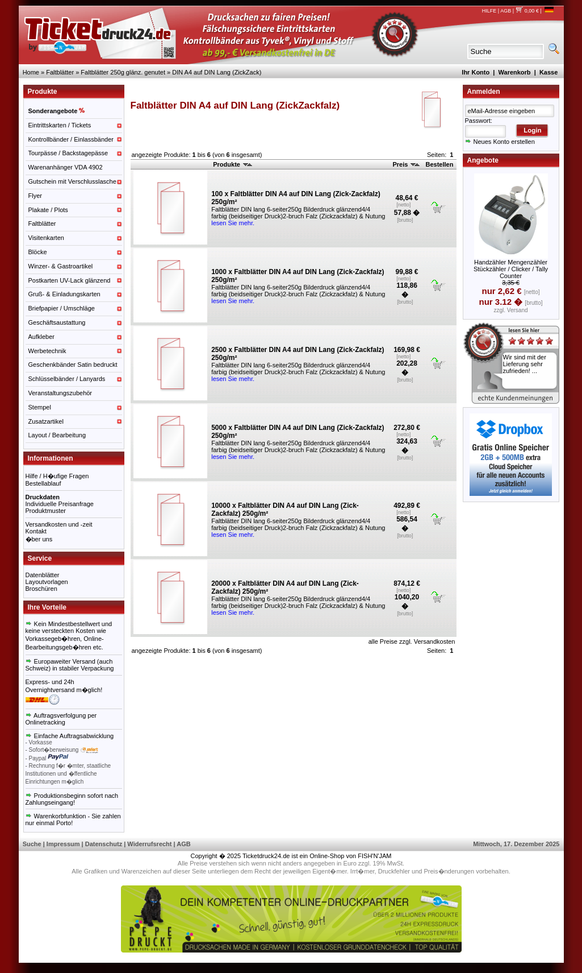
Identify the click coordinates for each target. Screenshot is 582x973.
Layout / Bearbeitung (57, 435)
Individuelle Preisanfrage (60, 503)
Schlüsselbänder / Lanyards (67, 378)
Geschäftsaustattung (57, 322)
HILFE (489, 11)
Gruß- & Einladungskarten (64, 294)
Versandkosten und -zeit (59, 524)
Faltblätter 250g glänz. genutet (123, 72)
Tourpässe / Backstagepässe (68, 153)
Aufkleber (41, 336)
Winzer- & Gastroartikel (60, 266)
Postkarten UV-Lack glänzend (69, 280)
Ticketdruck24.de (266, 855)
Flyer (35, 195)
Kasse (548, 72)
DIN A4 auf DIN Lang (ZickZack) (216, 72)
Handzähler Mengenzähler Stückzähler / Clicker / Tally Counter (511, 269)
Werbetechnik (47, 350)
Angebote (483, 160)
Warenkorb (515, 72)
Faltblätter (60, 72)
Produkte (232, 164)
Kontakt (36, 531)
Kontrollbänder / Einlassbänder (71, 139)
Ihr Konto (475, 72)
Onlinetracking (45, 722)
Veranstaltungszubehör (60, 393)
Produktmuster (46, 510)
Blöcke (37, 252)
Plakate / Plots (48, 209)
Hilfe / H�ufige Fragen (57, 476)
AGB (505, 11)
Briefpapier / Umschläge (61, 308)
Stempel (39, 407)
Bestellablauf (43, 483)
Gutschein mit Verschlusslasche (72, 181)
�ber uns (39, 539)
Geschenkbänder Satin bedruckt (73, 364)
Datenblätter (43, 575)
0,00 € (527, 11)
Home (31, 72)
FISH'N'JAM (374, 855)
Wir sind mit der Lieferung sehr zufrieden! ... (524, 364)
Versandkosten (434, 641)
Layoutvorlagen (47, 581)
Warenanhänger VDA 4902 (65, 167)
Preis (406, 164)
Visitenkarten (46, 237)
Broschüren (41, 588)
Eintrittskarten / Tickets (59, 125)
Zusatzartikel (46, 421)
